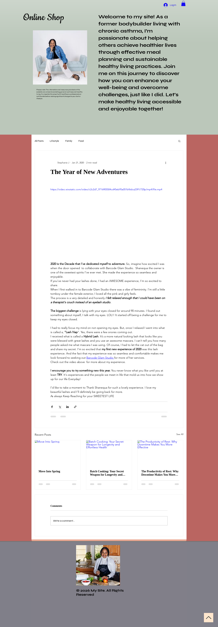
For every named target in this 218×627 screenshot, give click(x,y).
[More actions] (166, 162)
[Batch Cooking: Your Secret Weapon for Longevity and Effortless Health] (109, 453)
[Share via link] (75, 406)
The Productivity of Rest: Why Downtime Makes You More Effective (159, 473)
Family (68, 141)
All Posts (39, 141)
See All (179, 434)
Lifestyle (54, 141)
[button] (183, 3)
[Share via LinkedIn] (67, 406)
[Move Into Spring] (58, 453)
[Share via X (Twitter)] (59, 406)
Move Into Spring (49, 471)
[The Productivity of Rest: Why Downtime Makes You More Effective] (160, 453)
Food (81, 141)
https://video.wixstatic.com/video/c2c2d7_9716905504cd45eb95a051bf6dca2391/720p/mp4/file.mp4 (106, 189)
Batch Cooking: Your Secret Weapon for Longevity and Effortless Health (107, 473)
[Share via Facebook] (51, 406)
